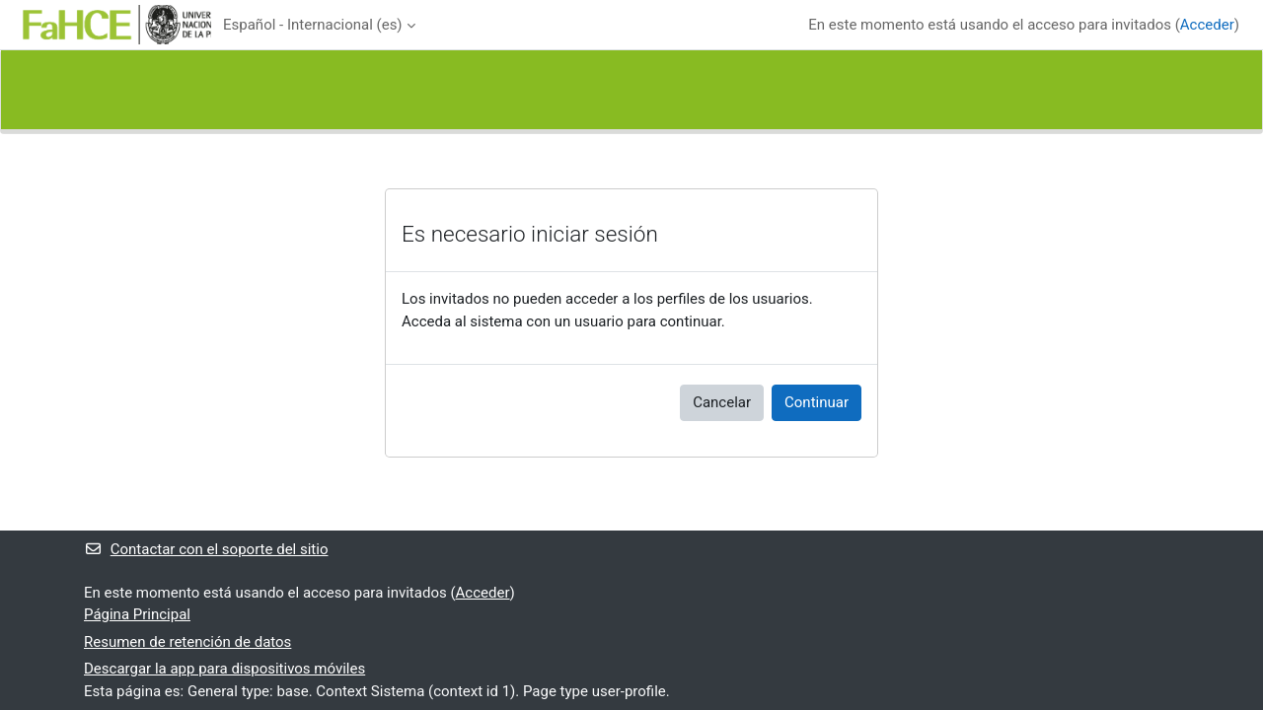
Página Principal (137, 614)
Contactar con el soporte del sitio (206, 549)
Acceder (1207, 25)
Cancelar (722, 402)
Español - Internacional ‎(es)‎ (313, 25)
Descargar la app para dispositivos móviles (224, 668)
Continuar (816, 402)
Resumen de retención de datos (187, 642)
